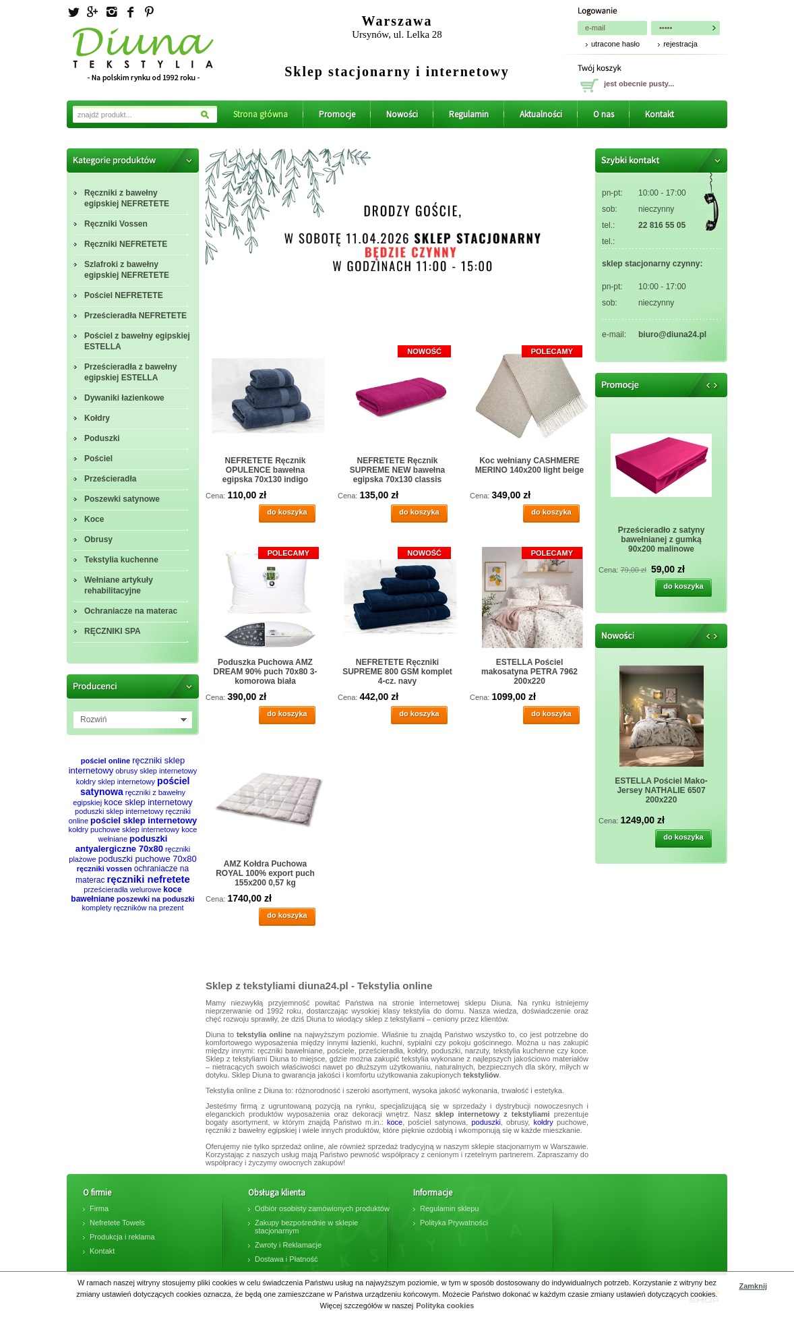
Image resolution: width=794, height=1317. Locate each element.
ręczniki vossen (104, 869)
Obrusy (98, 539)
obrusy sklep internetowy (156, 771)
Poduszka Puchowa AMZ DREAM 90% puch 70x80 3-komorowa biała (265, 671)
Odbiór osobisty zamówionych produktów (322, 1208)
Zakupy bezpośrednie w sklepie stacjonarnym (306, 1227)
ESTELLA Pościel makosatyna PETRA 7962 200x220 (529, 671)
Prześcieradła (110, 479)
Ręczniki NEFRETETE (125, 244)
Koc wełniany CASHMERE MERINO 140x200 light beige (529, 465)
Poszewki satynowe (122, 499)
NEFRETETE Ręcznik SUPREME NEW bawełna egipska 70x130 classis (397, 470)
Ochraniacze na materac (130, 611)
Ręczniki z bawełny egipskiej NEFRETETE (126, 198)
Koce (94, 519)
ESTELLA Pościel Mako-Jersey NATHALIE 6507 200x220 (661, 790)
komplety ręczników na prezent (132, 908)
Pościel (98, 458)
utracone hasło (615, 44)
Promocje (337, 114)
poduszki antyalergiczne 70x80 (121, 843)
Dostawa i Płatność (286, 1259)
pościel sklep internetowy (143, 820)
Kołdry (97, 418)
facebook (130, 12)
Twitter (73, 12)
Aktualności (541, 114)
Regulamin (469, 114)
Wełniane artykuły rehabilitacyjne (118, 585)
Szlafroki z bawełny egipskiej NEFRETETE (126, 270)
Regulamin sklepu (449, 1208)
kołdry (543, 1122)
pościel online (105, 761)
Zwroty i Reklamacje (288, 1245)
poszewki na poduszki (156, 899)
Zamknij (753, 1286)
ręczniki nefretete (148, 879)
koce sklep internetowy (148, 802)
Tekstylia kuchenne (121, 559)
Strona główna (260, 114)
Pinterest (149, 12)
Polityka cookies (445, 1305)
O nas (603, 114)
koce (394, 1122)
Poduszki (102, 438)
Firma (99, 1208)
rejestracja (680, 44)
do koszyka (287, 512)
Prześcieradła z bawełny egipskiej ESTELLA (130, 372)
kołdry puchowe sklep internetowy (124, 829)
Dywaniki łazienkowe (124, 398)
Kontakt (659, 114)
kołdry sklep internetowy (115, 782)
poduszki (485, 1122)
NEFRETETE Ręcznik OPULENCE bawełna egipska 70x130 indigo (265, 470)
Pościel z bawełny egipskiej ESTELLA (137, 341)
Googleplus (92, 12)
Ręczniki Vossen (116, 224)
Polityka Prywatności (454, 1223)
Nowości (402, 114)
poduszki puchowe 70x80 (147, 859)
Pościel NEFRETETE (123, 295)
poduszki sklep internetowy (119, 811)
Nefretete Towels (117, 1223)
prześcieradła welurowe (122, 889)
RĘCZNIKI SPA (112, 631)
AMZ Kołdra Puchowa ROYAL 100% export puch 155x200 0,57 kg (265, 873)
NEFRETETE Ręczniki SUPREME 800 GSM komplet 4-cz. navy (397, 671)
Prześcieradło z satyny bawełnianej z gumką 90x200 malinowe (661, 539)
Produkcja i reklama (122, 1237)
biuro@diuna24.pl (672, 334)
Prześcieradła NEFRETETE (135, 315)
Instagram (111, 12)
